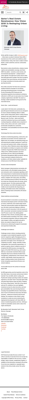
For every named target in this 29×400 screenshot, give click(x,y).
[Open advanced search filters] (23, 12)
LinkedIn (3, 323)
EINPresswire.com (22, 55)
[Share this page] (27, 12)
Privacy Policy (18, 397)
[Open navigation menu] (2, 12)
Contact (25, 397)
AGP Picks (3, 2)
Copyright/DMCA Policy (8, 397)
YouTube (3, 329)
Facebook (3, 327)
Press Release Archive (16, 392)
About (8, 392)
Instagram (3, 325)
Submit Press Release (9, 394)
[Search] (12, 12)
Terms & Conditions (20, 394)
